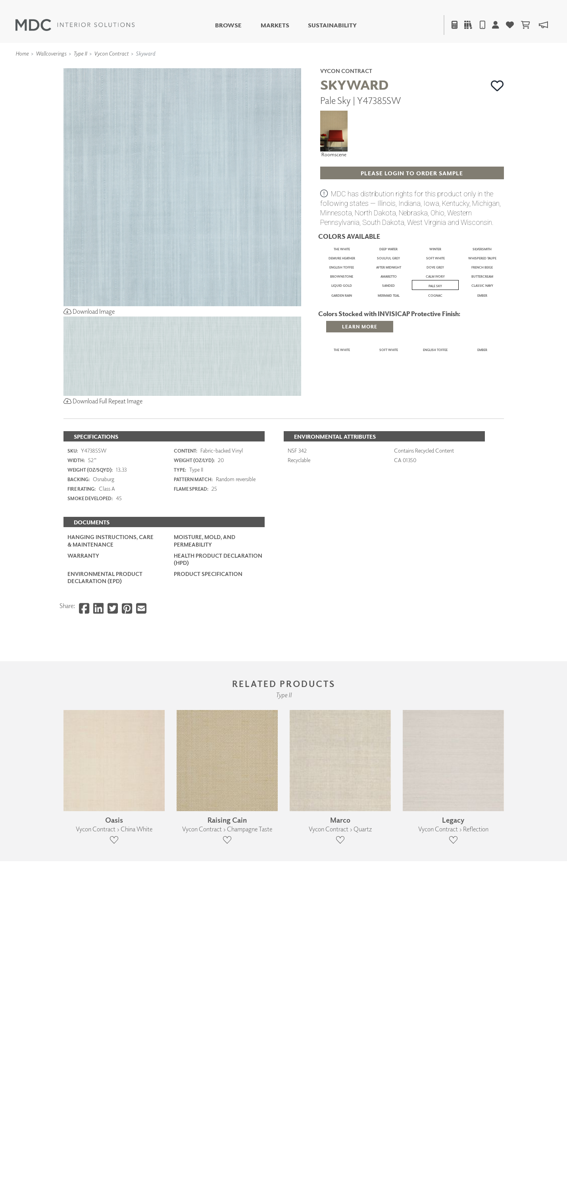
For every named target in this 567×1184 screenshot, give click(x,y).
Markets (275, 25)
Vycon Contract (111, 53)
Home (22, 53)
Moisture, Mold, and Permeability (204, 787)
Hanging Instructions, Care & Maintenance (110, 787)
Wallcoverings (51, 53)
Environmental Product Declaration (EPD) (104, 824)
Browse (228, 25)
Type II (80, 53)
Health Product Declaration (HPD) (218, 806)
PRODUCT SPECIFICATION (208, 820)
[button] (497, 85)
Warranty (83, 802)
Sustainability (332, 25)
